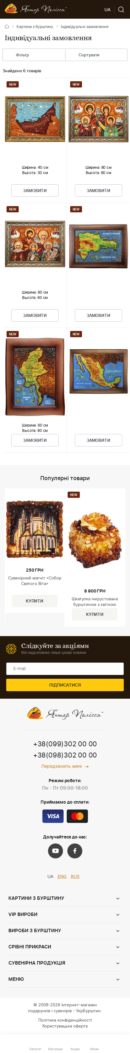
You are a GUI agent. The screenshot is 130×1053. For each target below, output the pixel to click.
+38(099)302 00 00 (65, 744)
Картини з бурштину (35, 27)
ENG (62, 877)
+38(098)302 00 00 (65, 755)
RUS (75, 877)
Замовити (35, 191)
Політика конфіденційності (65, 1020)
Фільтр (18, 55)
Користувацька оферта (65, 1026)
